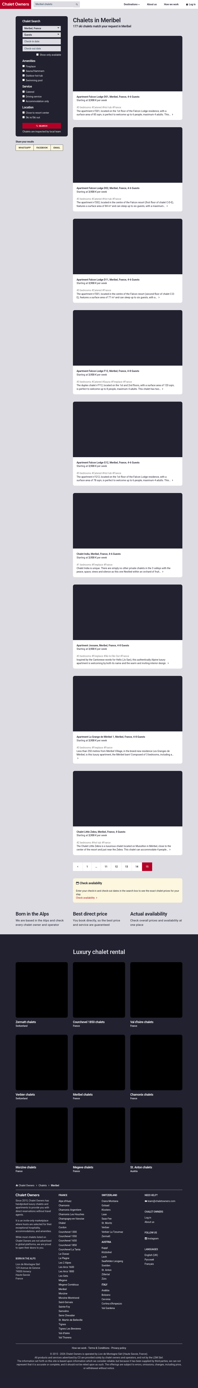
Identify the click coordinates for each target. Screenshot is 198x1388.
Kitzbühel (107, 1252)
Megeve (63, 1280)
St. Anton (107, 1270)
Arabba (105, 1290)
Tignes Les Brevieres (70, 1328)
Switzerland (109, 1195)
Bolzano (106, 1295)
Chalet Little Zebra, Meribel (91, 831)
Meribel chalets (83, 1094)
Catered (28, 91)
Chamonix (64, 1205)
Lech (104, 1256)
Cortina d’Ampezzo (112, 1303)
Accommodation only (35, 101)
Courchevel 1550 (68, 1236)
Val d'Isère (64, 1333)
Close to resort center (35, 112)
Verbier (105, 1227)
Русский (149, 1259)
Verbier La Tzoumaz (112, 1232)
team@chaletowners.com (160, 1201)
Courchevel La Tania (69, 1249)
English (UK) (151, 1255)
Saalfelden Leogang (112, 1261)
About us (152, 4)
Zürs (104, 1278)
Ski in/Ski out (31, 117)
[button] (41, 28)
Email (56, 147)
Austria (106, 1242)
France (63, 1195)
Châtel (62, 1223)
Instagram (152, 1238)
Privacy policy (118, 1348)
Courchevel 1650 (68, 1240)
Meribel (63, 1289)
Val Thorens (65, 1337)
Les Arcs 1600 (66, 1267)
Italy (104, 1284)
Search (41, 126)
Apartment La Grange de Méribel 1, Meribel (100, 736)
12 (116, 866)
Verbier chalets (25, 1094)
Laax (104, 1214)
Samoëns (64, 1311)
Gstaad (105, 1205)
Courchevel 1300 (68, 1232)
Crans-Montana (110, 1201)
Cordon (63, 1227)
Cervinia (106, 1299)
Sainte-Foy (64, 1306)
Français (149, 1264)
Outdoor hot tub (32, 75)
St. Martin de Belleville (71, 1320)
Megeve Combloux (69, 1284)
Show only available (48, 54)
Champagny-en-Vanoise (71, 1218)
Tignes (62, 1324)
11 (106, 866)
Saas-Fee (107, 1218)
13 (126, 866)
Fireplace (29, 66)
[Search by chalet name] (53, 4)
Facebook (42, 147)
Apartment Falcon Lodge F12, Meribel (97, 371)
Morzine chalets (26, 1167)
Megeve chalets (83, 1167)
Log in (191, 4)
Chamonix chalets (141, 1094)
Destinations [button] (131, 4)
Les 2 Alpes (65, 1262)
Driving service (32, 96)
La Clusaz (64, 1253)
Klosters (106, 1209)
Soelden (106, 1265)
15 (147, 866)
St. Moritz (107, 1223)
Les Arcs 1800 (66, 1271)
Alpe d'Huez (65, 1201)
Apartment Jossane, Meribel (92, 645)
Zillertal (106, 1274)
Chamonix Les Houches (71, 1214)
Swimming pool (32, 80)
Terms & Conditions (98, 1348)
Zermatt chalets (26, 1022)
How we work (171, 4)
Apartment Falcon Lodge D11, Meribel (97, 279)
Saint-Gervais (66, 1302)
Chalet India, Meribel (88, 554)
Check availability (87, 897)
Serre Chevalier (67, 1315)
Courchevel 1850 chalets (89, 1022)
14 (136, 866)
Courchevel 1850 (68, 1245)
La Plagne (64, 1258)
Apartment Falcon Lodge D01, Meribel (97, 96)
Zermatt (106, 1236)
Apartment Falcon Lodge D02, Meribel (97, 188)
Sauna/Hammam (33, 71)
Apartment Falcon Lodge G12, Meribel (97, 462)
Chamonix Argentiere (70, 1209)
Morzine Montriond (69, 1297)
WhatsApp (25, 147)
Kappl (105, 1248)
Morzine (63, 1293)
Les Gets (63, 1276)
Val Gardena (108, 1308)
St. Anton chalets (141, 1167)
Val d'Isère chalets (141, 1022)
